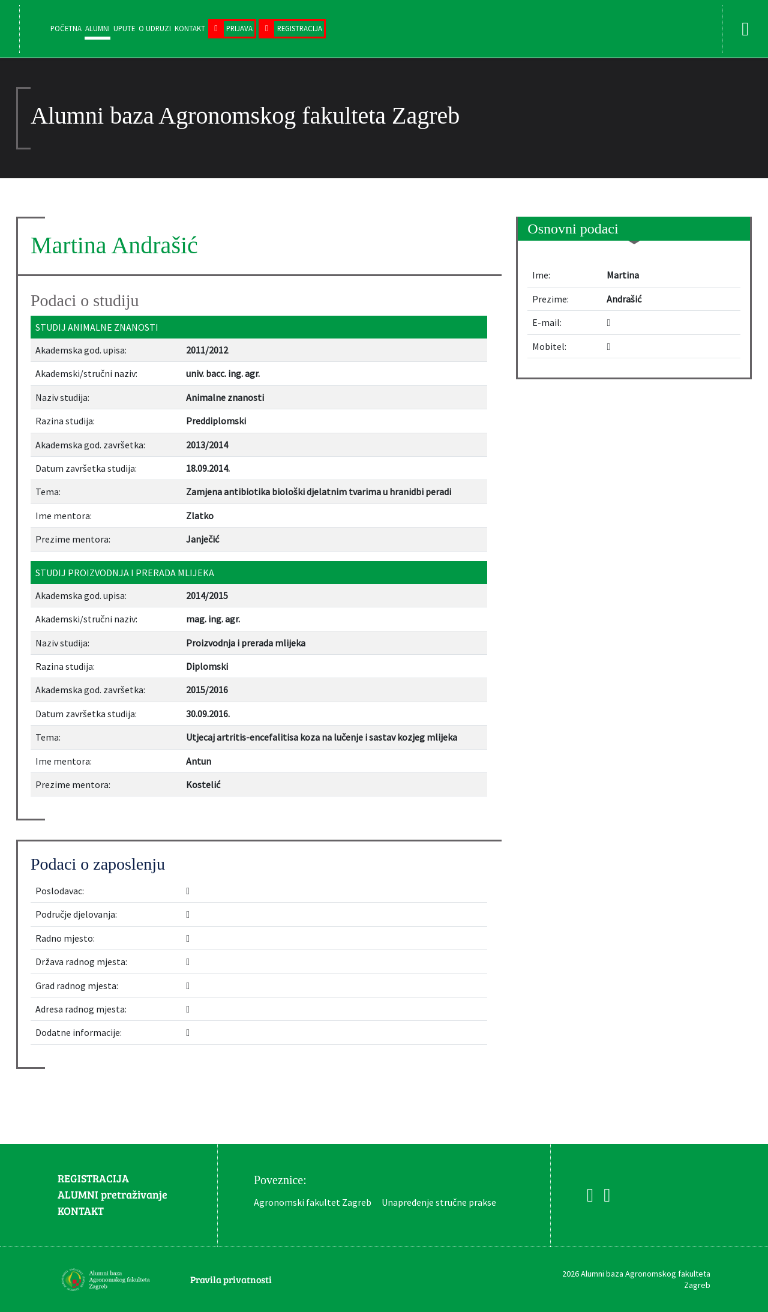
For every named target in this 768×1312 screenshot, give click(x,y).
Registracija (299, 28)
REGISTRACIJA (93, 1178)
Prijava (239, 28)
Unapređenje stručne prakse (439, 1202)
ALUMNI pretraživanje (112, 1194)
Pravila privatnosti (231, 1279)
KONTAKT (81, 1210)
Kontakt (190, 28)
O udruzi (155, 28)
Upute (124, 28)
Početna (66, 28)
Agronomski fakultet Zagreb (312, 1202)
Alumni (97, 28)
